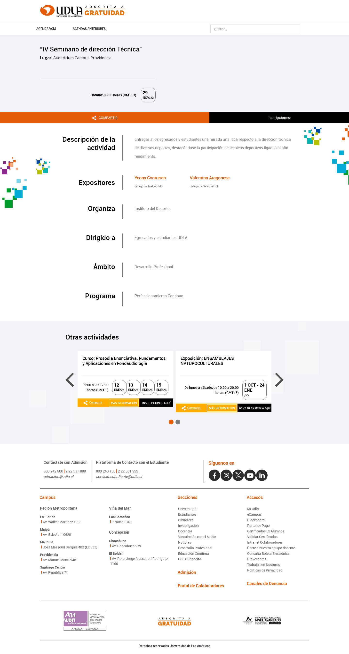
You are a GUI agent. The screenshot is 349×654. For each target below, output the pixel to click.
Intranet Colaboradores (265, 542)
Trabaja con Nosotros (263, 564)
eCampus (254, 514)
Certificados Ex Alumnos (265, 531)
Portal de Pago (258, 525)
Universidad (187, 508)
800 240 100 (105, 471)
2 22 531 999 (128, 471)
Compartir (104, 117)
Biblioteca (186, 520)
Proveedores (256, 559)
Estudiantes (187, 514)
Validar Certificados (262, 536)
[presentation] (69, 380)
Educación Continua (193, 553)
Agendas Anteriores (89, 28)
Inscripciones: (279, 117)
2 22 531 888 (75, 471)
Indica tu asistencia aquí (254, 408)
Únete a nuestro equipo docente (271, 548)
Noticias (184, 542)
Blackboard (256, 520)
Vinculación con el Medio (197, 536)
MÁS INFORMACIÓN (124, 403)
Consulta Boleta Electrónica (268, 553)
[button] (171, 422)
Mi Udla (253, 508)
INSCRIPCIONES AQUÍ (156, 403)
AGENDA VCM (46, 28)
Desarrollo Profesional (195, 548)
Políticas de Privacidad (264, 570)
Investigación (188, 525)
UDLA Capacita (189, 559)
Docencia (185, 531)
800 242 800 (53, 471)
